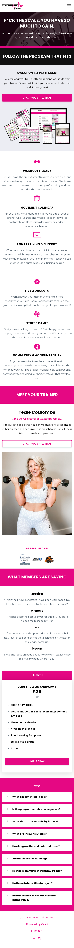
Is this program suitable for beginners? (36, 809)
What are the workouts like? (29, 834)
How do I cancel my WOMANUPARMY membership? (34, 898)
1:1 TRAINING (37, 931)
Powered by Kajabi (37, 924)
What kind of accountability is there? (35, 821)
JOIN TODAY (37, 761)
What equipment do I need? (29, 797)
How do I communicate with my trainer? (37, 871)
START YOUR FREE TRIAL (37, 97)
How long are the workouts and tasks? (36, 846)
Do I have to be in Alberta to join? (32, 883)
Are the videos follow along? (29, 858)
